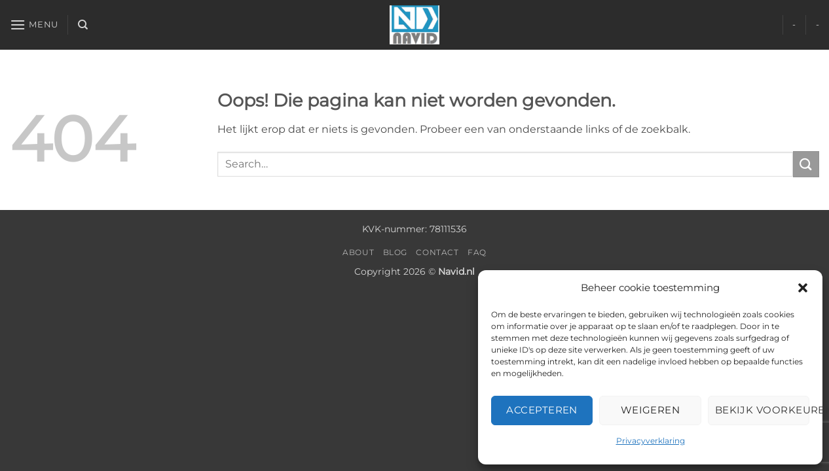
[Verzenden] (806, 164)
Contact (437, 252)
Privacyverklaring (650, 440)
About (358, 252)
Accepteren (542, 410)
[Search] (83, 24)
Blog (395, 252)
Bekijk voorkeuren (762, 410)
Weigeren (650, 410)
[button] (802, 287)
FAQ (477, 252)
